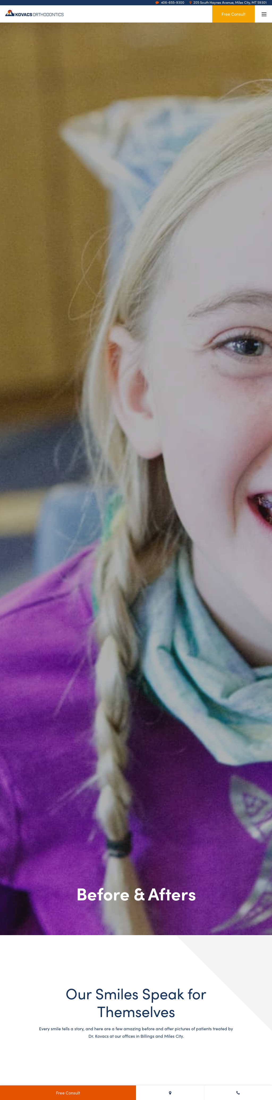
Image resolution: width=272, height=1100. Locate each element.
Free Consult (233, 14)
